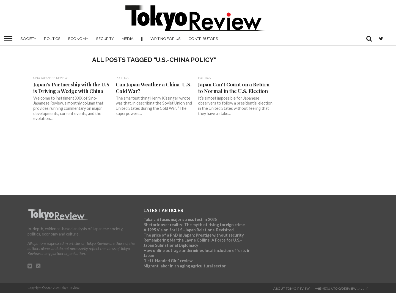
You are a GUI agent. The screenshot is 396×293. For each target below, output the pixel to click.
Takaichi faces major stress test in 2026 (180, 219)
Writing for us (165, 38)
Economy (78, 38)
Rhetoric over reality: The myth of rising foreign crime (194, 224)
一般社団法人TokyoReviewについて (342, 289)
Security (105, 38)
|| (142, 38)
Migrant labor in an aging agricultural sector (185, 266)
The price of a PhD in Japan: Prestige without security (194, 235)
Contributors (203, 38)
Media (127, 38)
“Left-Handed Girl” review (168, 260)
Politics (52, 38)
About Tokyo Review (291, 289)
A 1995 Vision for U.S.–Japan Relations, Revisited (189, 230)
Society (28, 38)
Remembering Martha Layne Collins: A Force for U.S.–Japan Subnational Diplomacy (193, 243)
